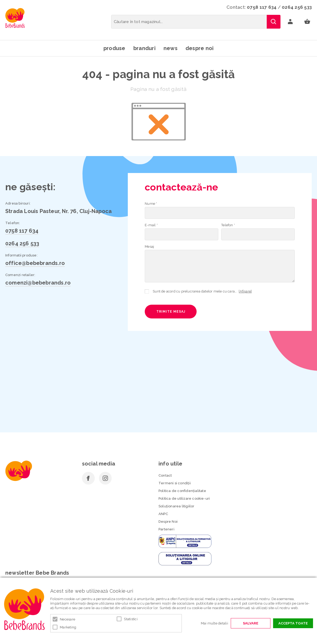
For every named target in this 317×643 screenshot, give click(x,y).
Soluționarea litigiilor (176, 506)
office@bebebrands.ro (35, 263)
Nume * (151, 204)
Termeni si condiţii (174, 483)
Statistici (131, 619)
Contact (165, 475)
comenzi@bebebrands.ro (38, 283)
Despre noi (199, 48)
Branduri (144, 48)
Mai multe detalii (214, 623)
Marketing (68, 627)
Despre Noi (168, 522)
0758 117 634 (262, 7)
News (171, 48)
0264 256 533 (297, 7)
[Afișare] (245, 291)
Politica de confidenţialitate (182, 491)
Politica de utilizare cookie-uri (184, 498)
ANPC (163, 514)
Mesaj (149, 247)
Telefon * (228, 225)
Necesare (67, 619)
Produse (114, 48)
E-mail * (151, 225)
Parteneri (166, 529)
